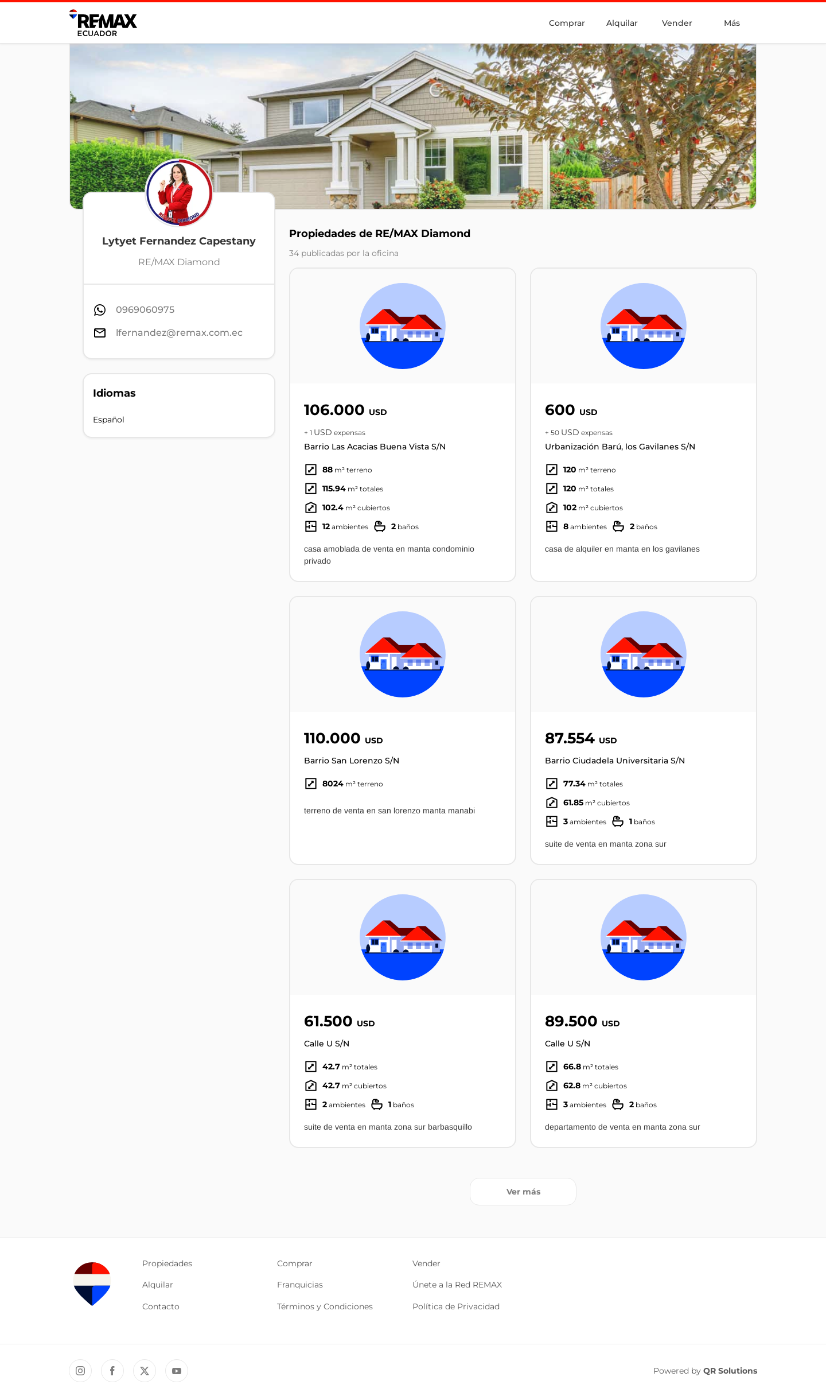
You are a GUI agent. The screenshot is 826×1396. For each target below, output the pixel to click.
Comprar (567, 23)
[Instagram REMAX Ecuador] (80, 1370)
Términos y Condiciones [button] (325, 1306)
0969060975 (145, 309)
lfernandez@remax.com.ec (179, 332)
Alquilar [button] (157, 1284)
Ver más (523, 1191)
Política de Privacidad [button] (456, 1306)
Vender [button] (426, 1263)
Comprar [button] (295, 1263)
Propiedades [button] (167, 1263)
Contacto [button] (161, 1306)
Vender (677, 23)
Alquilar (622, 23)
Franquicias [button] (300, 1284)
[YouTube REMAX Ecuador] (176, 1370)
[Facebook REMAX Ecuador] (112, 1370)
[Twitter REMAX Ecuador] (144, 1370)
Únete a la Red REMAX (457, 1284)
